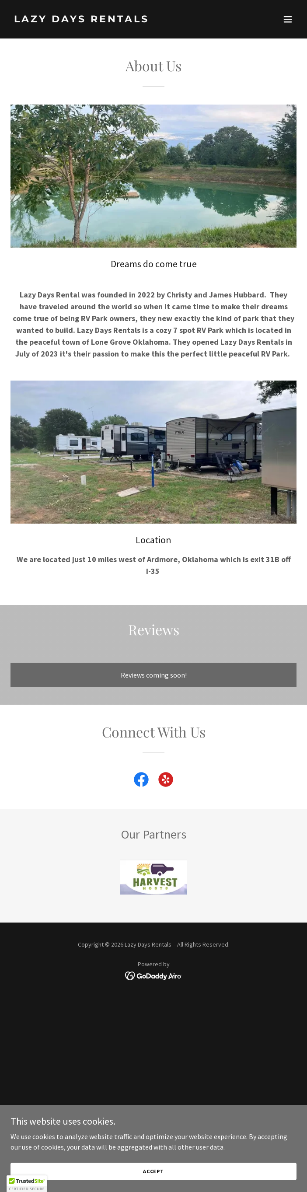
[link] (110, 19)
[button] (288, 19)
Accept (153, 1171)
